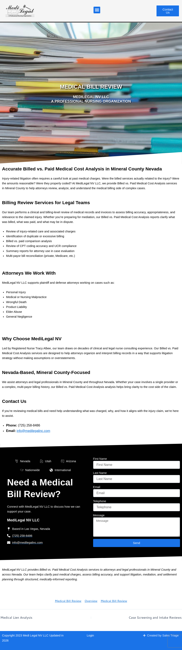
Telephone (99, 501)
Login (90, 635)
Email (96, 487)
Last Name (100, 473)
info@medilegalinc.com (33, 431)
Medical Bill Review (68, 601)
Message (99, 515)
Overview (91, 601)
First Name (100, 458)
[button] (97, 10)
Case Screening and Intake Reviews (155, 617)
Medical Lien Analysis (16, 617)
